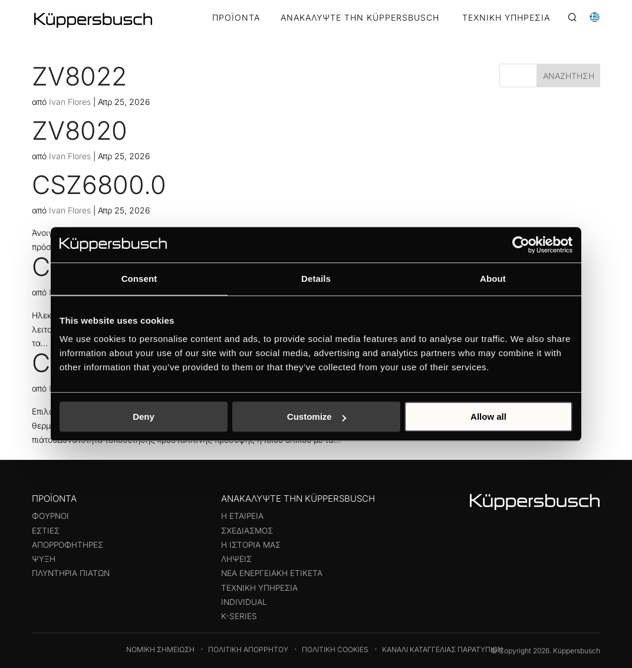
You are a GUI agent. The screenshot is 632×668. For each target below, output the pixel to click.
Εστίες (46, 530)
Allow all (488, 417)
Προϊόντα (236, 18)
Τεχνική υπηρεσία (259, 588)
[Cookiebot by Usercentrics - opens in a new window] (520, 245)
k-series (239, 616)
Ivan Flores (70, 102)
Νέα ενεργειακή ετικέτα (271, 573)
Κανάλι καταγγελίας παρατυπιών (442, 649)
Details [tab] (316, 279)
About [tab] (493, 279)
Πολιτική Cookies (335, 649)
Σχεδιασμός (247, 530)
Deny (143, 417)
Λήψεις (236, 559)
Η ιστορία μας (251, 544)
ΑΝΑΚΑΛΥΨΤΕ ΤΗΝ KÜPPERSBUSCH (360, 18)
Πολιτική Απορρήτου (248, 649)
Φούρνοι (50, 516)
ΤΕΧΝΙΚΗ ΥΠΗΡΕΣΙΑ (506, 18)
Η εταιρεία (242, 516)
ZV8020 (79, 130)
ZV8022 (79, 76)
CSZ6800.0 (99, 184)
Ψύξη (43, 559)
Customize (316, 417)
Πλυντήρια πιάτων (71, 573)
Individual (244, 602)
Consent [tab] (139, 279)
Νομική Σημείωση (160, 649)
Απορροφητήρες (67, 544)
